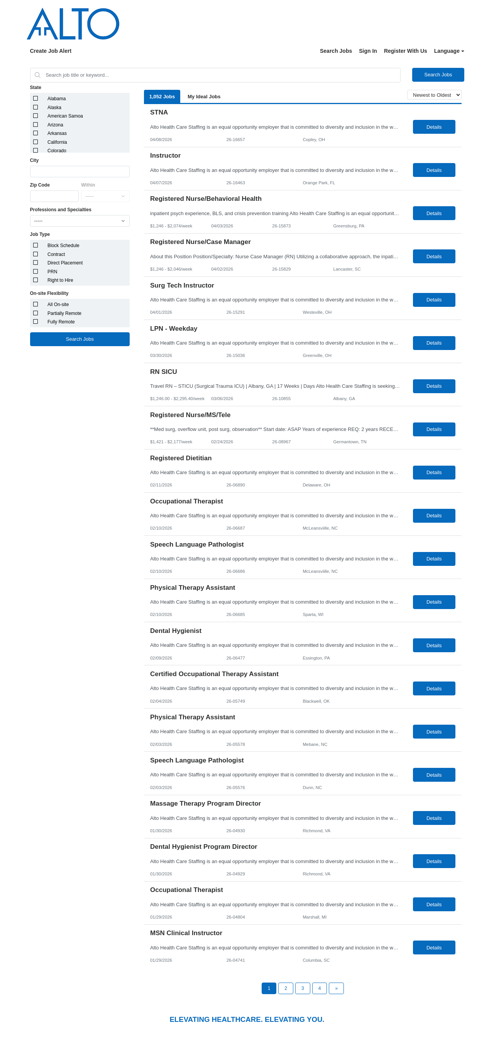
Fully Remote (61, 322)
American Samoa (65, 116)
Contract (56, 254)
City (34, 160)
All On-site (58, 304)
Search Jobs (336, 51)
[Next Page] (336, 988)
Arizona (55, 125)
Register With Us (405, 51)
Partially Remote (64, 313)
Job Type (40, 234)
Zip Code (40, 185)
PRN (52, 271)
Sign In (368, 51)
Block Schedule (63, 245)
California (57, 142)
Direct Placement (65, 263)
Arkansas (57, 133)
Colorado (56, 150)
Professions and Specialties (60, 209)
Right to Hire (60, 280)
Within (88, 185)
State (35, 87)
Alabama (56, 98)
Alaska (54, 107)
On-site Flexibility (49, 293)
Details (434, 127)
